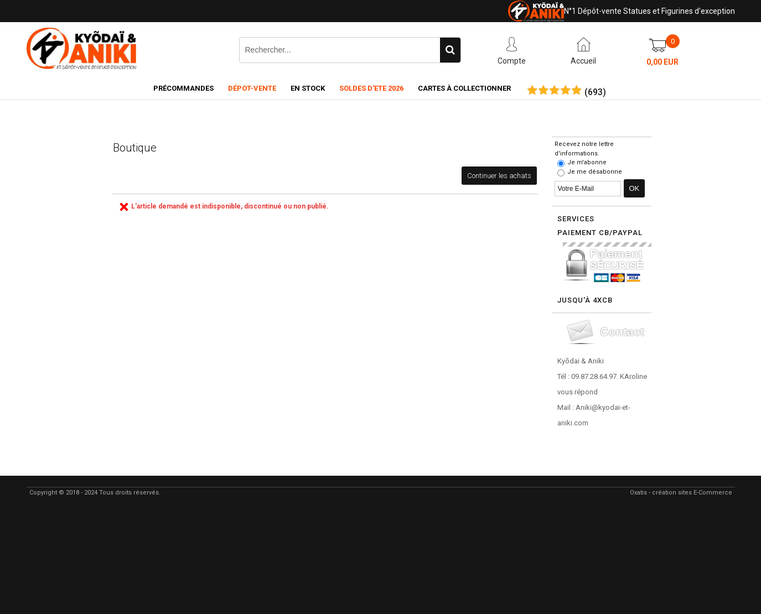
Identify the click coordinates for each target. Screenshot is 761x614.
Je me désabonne (594, 171)
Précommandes (183, 88)
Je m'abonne (587, 162)
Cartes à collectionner (464, 88)
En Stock (308, 88)
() (595, 92)
